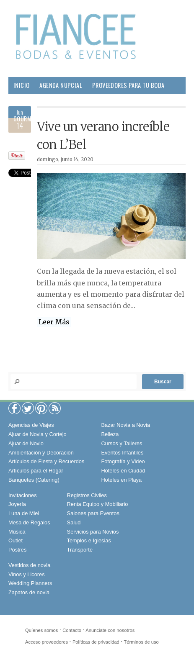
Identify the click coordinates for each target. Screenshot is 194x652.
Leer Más (54, 322)
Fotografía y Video (123, 461)
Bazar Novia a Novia (125, 425)
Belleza (72, 102)
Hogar (127, 102)
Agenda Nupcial (60, 85)
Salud (154, 102)
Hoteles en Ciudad (123, 470)
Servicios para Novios (93, 532)
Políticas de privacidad (95, 641)
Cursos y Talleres (121, 443)
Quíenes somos (41, 630)
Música (17, 532)
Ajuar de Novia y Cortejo (37, 434)
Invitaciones (22, 495)
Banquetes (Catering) (33, 480)
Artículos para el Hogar (35, 470)
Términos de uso (141, 641)
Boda (45, 102)
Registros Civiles (87, 495)
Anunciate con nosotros (110, 630)
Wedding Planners (30, 583)
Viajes (90, 118)
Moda (20, 102)
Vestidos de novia (29, 565)
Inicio (21, 85)
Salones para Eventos (93, 513)
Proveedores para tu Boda (128, 85)
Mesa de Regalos (29, 522)
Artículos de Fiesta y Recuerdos (46, 461)
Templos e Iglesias (89, 540)
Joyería (17, 504)
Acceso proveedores (46, 641)
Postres (17, 550)
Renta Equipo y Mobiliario (97, 504)
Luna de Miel (23, 513)
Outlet (15, 540)
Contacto (71, 630)
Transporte (80, 550)
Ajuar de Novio (26, 443)
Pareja (100, 102)
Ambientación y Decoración (41, 452)
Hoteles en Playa (121, 480)
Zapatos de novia (28, 592)
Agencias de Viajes (31, 425)
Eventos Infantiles (122, 452)
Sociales (60, 118)
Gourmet (25, 118)
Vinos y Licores (26, 574)
